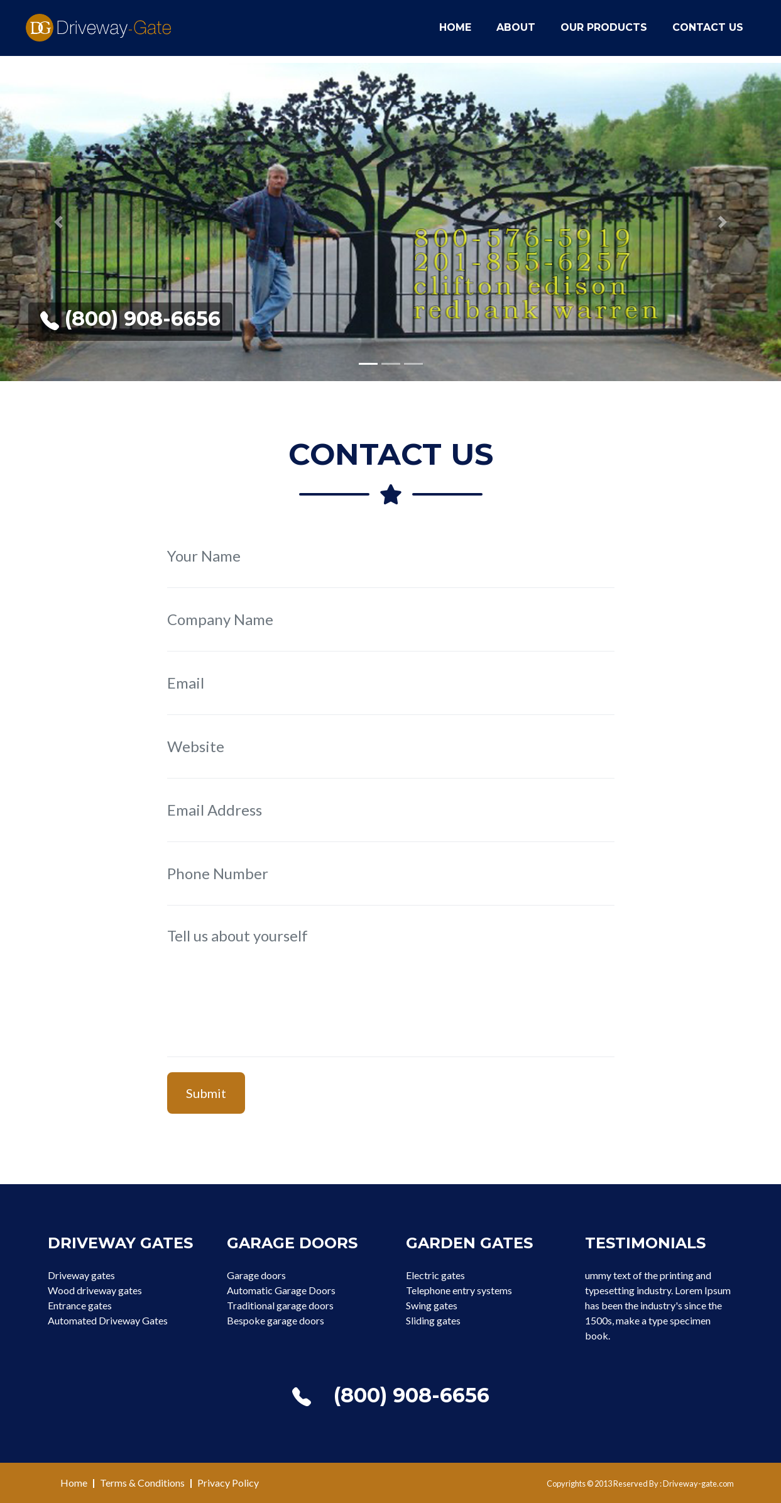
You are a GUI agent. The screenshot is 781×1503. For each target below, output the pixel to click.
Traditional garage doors (280, 1305)
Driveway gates (81, 1275)
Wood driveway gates (95, 1290)
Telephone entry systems (459, 1290)
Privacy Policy (228, 1483)
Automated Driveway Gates (108, 1320)
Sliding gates (433, 1320)
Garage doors (256, 1275)
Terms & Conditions (142, 1483)
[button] (58, 222)
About (515, 32)
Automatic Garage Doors (281, 1290)
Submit (206, 1093)
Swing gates (431, 1305)
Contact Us (707, 32)
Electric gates (435, 1275)
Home (455, 32)
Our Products (603, 32)
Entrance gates (80, 1305)
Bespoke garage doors (275, 1320)
